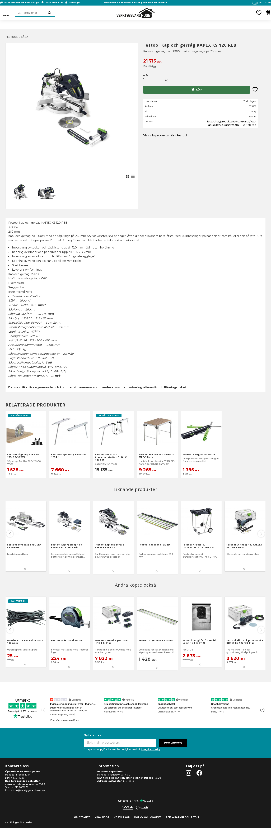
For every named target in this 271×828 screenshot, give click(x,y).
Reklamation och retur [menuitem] (182, 817)
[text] (204, 61)
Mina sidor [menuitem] (102, 817)
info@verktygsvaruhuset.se (29, 790)
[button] (258, 13)
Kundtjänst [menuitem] (81, 817)
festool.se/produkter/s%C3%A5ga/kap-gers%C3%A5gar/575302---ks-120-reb (231, 123)
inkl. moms (265, 2)
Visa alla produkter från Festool (165, 135)
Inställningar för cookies (18, 822)
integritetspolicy (150, 749)
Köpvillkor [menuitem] (122, 817)
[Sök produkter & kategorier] (35, 13)
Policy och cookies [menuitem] (147, 817)
